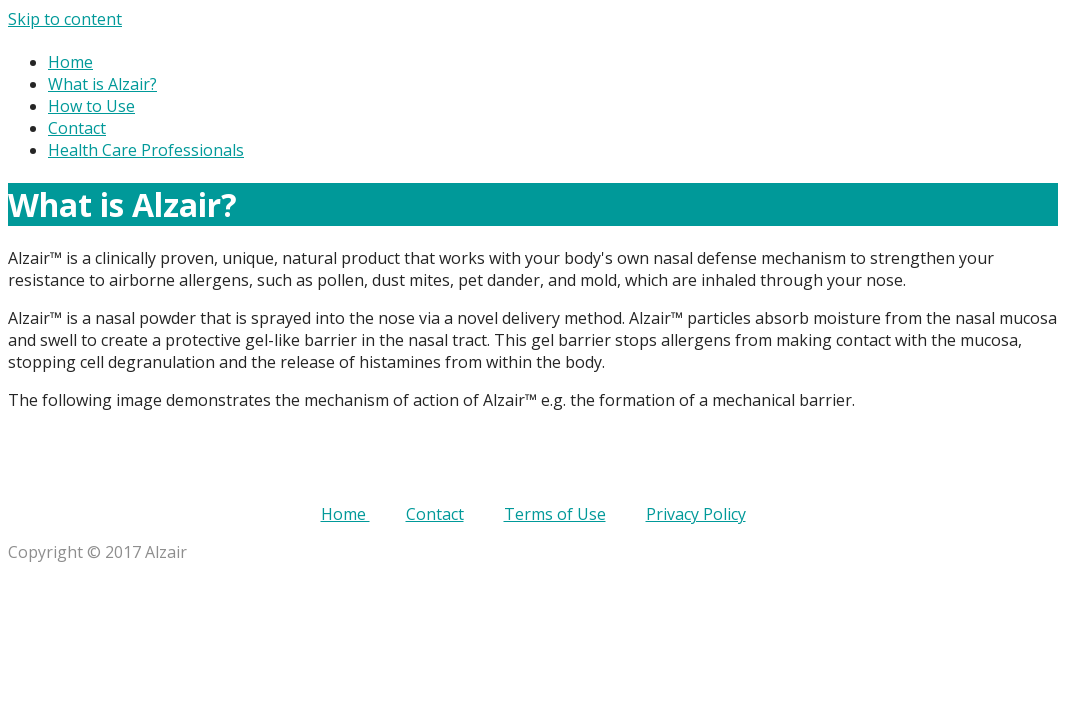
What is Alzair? (102, 84)
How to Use (91, 106)
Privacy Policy (696, 514)
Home (70, 62)
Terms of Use (555, 514)
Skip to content (65, 19)
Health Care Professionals (146, 150)
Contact (77, 128)
